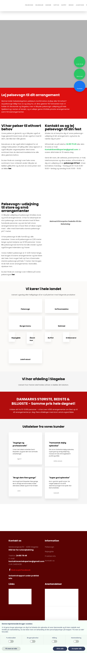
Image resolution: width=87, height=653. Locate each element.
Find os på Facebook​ (20, 570)
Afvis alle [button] (60, 649)
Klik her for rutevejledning (21, 550)
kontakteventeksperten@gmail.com (26, 561)
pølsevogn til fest (72, 163)
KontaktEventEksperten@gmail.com (61, 149)
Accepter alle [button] (77, 649)
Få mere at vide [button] (11, 649)
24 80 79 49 (71, 144)
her (9, 168)
